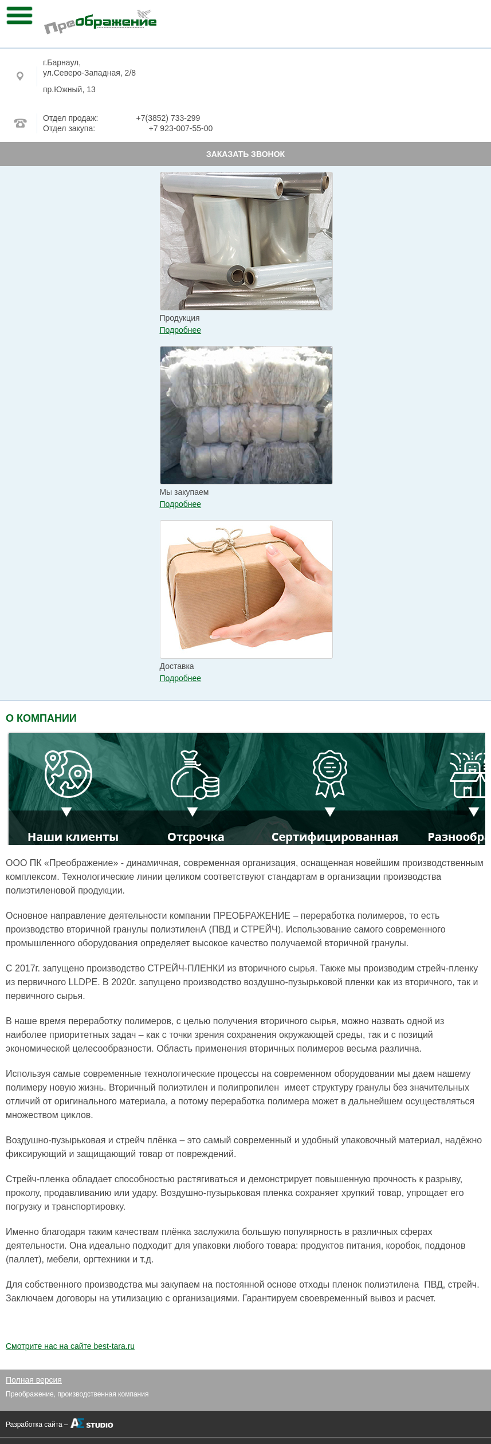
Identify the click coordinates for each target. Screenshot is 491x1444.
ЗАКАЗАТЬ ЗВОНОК (245, 154)
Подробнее (181, 330)
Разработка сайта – (37, 1425)
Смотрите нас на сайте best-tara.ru (70, 1346)
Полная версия (34, 1379)
